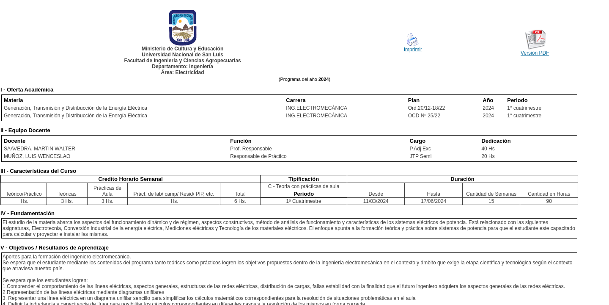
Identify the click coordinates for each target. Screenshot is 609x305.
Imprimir (413, 50)
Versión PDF (535, 53)
